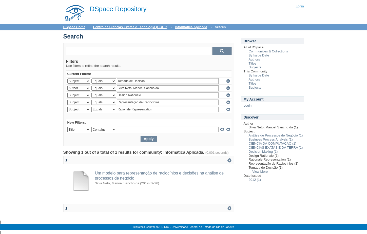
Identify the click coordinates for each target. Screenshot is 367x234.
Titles (253, 63)
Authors (254, 59)
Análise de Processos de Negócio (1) (276, 135)
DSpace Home (74, 27)
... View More (258, 171)
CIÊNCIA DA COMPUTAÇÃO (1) (272, 143)
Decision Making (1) (263, 151)
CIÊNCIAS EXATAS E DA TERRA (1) (276, 147)
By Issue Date (259, 55)
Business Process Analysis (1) (271, 139)
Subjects (255, 67)
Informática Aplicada (191, 27)
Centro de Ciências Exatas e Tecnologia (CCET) (130, 27)
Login (300, 6)
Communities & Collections (268, 51)
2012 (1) (255, 180)
